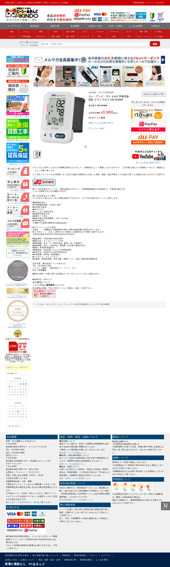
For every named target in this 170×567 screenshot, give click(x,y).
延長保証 (34, 26)
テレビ (85, 32)
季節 (41, 32)
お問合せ (155, 26)
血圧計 (53, 304)
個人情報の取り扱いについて (45, 555)
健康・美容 (44, 304)
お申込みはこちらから (17, 163)
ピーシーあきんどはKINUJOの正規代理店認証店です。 (17, 324)
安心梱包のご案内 (17, 189)
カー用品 (158, 32)
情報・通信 (143, 32)
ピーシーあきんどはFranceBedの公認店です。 (17, 295)
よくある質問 (135, 26)
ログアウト (106, 555)
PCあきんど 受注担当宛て (28, 472)
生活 (55, 32)
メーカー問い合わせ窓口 (17, 202)
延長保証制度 (86, 560)
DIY (129, 36)
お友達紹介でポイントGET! (17, 245)
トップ (35, 304)
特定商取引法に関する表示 (17, 555)
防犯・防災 (70, 36)
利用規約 (66, 555)
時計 (99, 36)
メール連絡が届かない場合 (26, 502)
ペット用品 (158, 36)
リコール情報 (17, 215)
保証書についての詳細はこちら (73, 453)
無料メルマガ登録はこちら (17, 228)
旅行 (114, 36)
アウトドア (85, 36)
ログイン (24, 45)
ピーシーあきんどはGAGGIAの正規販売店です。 (18, 283)
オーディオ (114, 32)
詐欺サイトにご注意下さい (18, 367)
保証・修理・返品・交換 (49, 560)
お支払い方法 (95, 26)
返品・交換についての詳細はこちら (75, 478)
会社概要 (74, 26)
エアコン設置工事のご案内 (17, 116)
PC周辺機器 (26, 36)
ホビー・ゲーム (144, 36)
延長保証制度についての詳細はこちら (76, 500)
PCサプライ (41, 36)
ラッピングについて (17, 176)
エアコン (26, 32)
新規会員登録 (138, 3)
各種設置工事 (70, 560)
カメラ (129, 32)
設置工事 (54, 26)
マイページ (150, 3)
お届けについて (28, 560)
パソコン (11, 36)
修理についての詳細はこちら (72, 464)
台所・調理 (70, 32)
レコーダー (99, 32)
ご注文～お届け (115, 26)
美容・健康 (55, 36)
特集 (11, 32)
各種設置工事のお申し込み (17, 139)
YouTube (160, 3)
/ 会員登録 (33, 45)
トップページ (14, 26)
